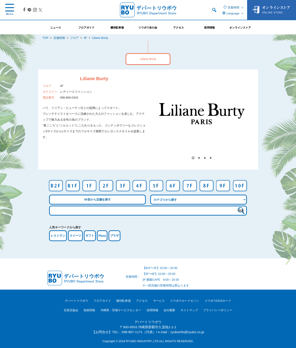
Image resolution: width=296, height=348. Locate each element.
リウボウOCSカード (218, 300)
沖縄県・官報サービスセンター (120, 310)
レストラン (58, 235)
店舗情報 (59, 38)
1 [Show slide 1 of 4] (193, 158)
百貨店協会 (71, 310)
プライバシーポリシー (217, 310)
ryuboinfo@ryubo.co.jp (187, 332)
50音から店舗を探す (97, 199)
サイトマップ (189, 310)
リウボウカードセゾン (184, 300)
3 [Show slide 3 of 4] (204, 158)
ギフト (89, 235)
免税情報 (89, 310)
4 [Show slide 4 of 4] (210, 158)
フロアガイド (102, 300)
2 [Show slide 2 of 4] (198, 158)
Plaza (102, 235)
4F (85, 38)
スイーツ (75, 235)
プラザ (114, 235)
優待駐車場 (123, 300)
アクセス (142, 300)
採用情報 (152, 310)
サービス (159, 300)
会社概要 (169, 310)
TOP (45, 38)
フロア (74, 38)
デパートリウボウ (76, 300)
